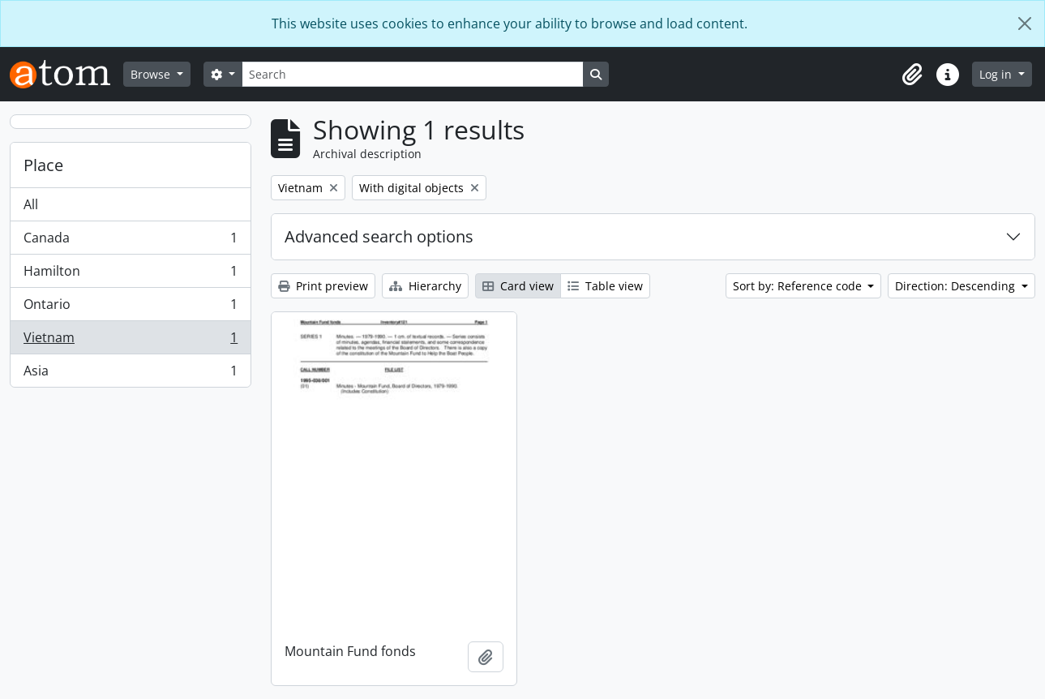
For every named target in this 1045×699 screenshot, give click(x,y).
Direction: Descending (956, 286)
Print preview (323, 286)
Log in (997, 74)
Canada (130, 241)
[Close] (1024, 23)
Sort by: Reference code (799, 286)
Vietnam (130, 341)
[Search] (413, 74)
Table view (605, 286)
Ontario (130, 307)
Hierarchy (425, 286)
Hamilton (130, 274)
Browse (152, 74)
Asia (130, 374)
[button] (912, 74)
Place (43, 165)
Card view (518, 286)
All (31, 204)
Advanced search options (379, 236)
